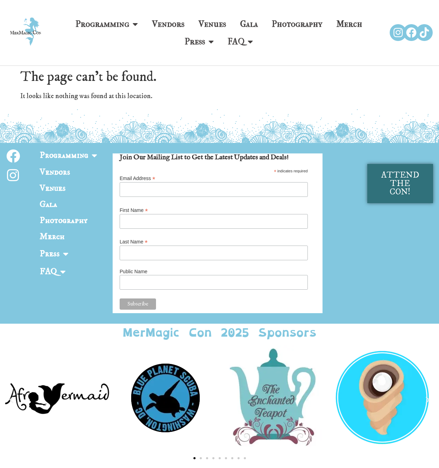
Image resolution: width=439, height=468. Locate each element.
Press (199, 41)
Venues (212, 24)
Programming (107, 24)
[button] (11, 399)
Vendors (168, 24)
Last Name (134, 242)
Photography (297, 24)
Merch (349, 24)
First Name (134, 210)
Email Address (137, 178)
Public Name (133, 271)
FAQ (240, 41)
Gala (249, 24)
